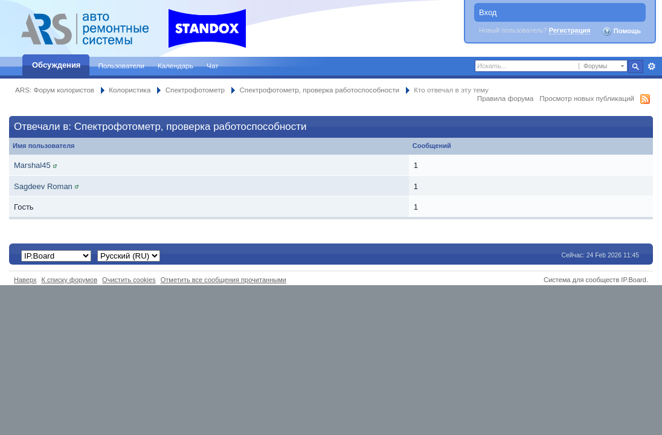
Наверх (25, 279)
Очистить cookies (129, 279)
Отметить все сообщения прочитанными (223, 279)
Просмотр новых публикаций (586, 98)
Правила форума (505, 98)
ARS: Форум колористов (54, 90)
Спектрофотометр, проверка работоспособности (319, 90)
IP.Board (633, 279)
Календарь (175, 65)
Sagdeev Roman (43, 186)
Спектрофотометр (195, 90)
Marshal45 (32, 165)
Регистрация (570, 30)
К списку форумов (70, 279)
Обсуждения (56, 64)
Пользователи (121, 65)
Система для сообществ (581, 279)
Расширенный (651, 66)
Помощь (621, 31)
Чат (212, 65)
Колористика (129, 90)
